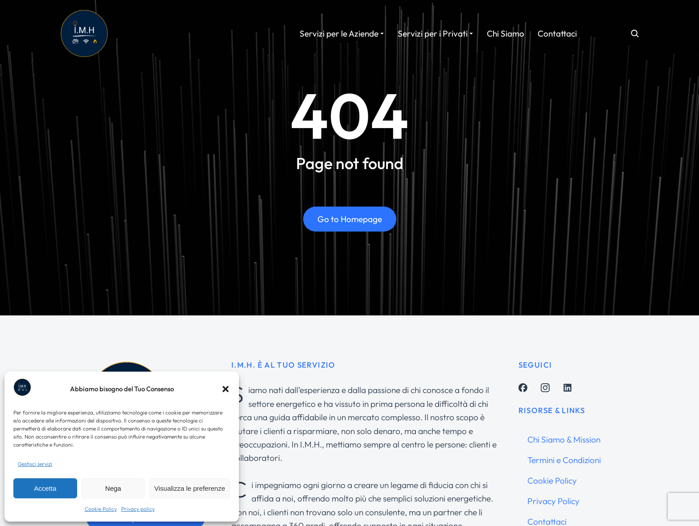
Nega (113, 488)
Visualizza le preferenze (189, 488)
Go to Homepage (349, 219)
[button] (225, 389)
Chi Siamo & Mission (563, 439)
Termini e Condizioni (564, 460)
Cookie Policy (101, 508)
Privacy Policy (553, 501)
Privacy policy (138, 508)
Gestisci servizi (35, 463)
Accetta (45, 488)
